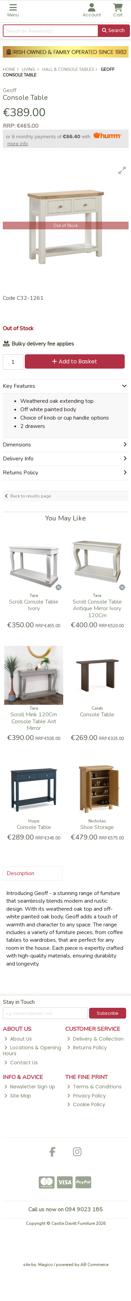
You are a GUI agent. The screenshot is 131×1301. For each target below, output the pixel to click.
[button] (122, 170)
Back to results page (30, 496)
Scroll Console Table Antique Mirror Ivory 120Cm (97, 608)
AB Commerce (94, 1264)
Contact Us (21, 1062)
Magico (45, 1264)
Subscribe (107, 1013)
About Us (18, 1038)
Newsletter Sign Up (29, 1086)
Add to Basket (74, 361)
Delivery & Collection (95, 1038)
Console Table (97, 714)
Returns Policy (87, 1047)
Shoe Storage (97, 827)
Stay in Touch (19, 1002)
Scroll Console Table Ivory (33, 605)
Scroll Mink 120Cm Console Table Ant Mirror (33, 721)
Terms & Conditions (94, 1086)
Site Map (17, 1095)
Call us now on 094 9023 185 (65, 1209)
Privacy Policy (86, 1095)
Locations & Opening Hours (32, 1050)
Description (20, 873)
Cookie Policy (86, 1104)
